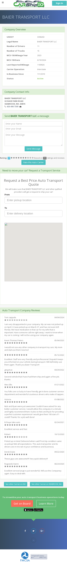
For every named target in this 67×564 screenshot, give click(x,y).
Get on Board (22, 503)
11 (45, 158)
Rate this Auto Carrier (33, 162)
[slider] (22, 158)
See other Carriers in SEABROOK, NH (47, 484)
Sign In (59, 3)
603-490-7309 (12, 106)
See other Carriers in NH (16, 484)
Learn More (46, 503)
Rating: (3, 158)
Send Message (33, 148)
